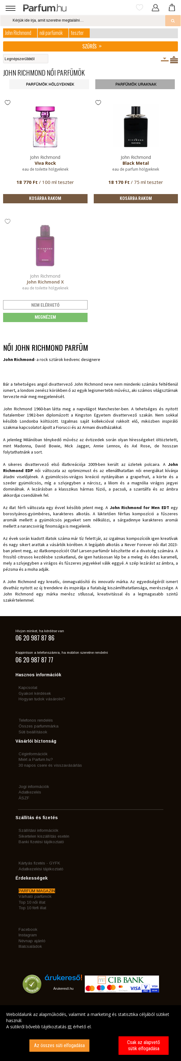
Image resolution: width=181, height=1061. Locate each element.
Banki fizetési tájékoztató (41, 841)
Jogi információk (34, 786)
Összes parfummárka (38, 726)
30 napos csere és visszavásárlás (50, 765)
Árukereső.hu (63, 988)
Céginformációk (33, 754)
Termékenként (174, 59)
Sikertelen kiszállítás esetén (44, 836)
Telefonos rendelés (36, 720)
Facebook (28, 929)
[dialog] (90, 1033)
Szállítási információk (38, 830)
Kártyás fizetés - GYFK (39, 863)
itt (70, 1027)
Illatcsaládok (30, 946)
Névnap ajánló (32, 941)
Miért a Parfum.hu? (36, 759)
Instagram (28, 935)
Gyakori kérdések (35, 693)
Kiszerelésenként (165, 59)
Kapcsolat (28, 687)
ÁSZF (24, 798)
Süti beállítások (33, 732)
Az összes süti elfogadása (59, 1045)
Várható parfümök (35, 896)
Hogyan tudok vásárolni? (42, 699)
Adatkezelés (30, 792)
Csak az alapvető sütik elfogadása (143, 1045)
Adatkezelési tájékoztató (41, 869)
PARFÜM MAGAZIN (37, 891)
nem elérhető (45, 305)
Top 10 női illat (32, 902)
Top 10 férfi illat (32, 908)
